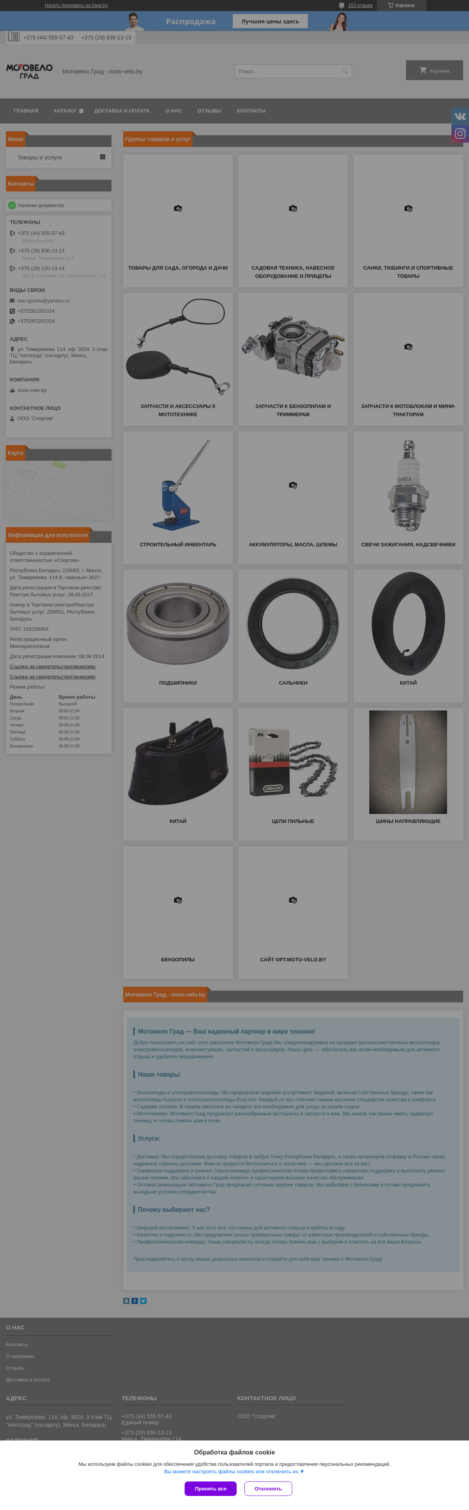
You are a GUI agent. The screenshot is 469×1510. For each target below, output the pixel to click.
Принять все (210, 1489)
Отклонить (268, 1489)
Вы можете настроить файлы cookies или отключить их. (232, 1471)
